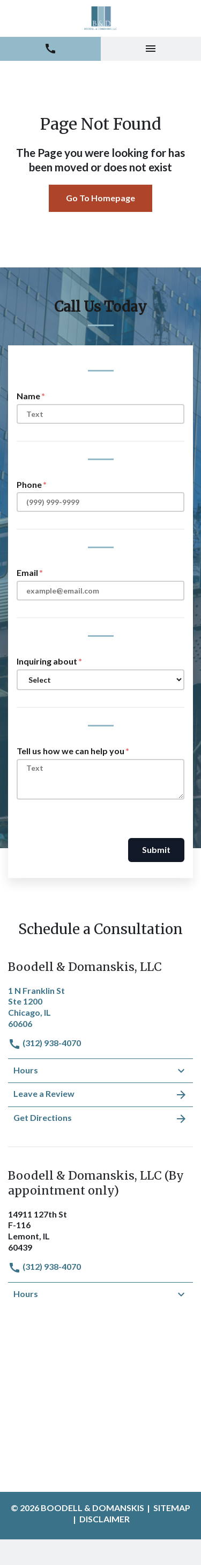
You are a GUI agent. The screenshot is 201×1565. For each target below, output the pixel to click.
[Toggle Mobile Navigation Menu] (151, 49)
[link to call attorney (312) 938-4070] (50, 49)
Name (28, 396)
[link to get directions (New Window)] (100, 1006)
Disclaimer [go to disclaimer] (104, 1519)
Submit (156, 849)
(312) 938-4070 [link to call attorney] (44, 1043)
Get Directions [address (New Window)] (100, 1118)
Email (27, 572)
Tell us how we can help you (70, 751)
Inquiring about (47, 661)
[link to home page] (100, 18)
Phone (29, 484)
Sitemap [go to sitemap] (171, 1508)
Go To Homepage (100, 198)
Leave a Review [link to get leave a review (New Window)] (100, 1094)
